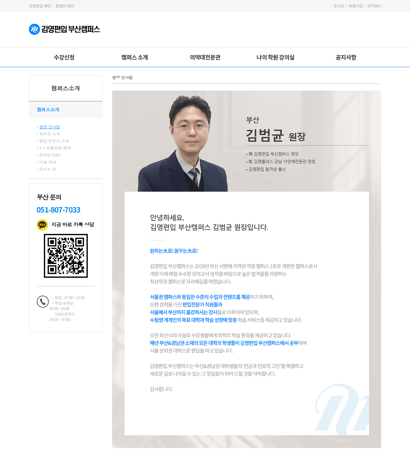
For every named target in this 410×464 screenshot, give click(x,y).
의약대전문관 (205, 57)
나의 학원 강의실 (275, 57)
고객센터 (374, 5)
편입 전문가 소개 (54, 140)
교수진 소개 (49, 133)
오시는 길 (47, 169)
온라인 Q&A (50, 154)
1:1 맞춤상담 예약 (55, 147)
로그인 (338, 5)
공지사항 (346, 57)
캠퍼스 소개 (134, 57)
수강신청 (64, 57)
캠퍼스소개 (65, 88)
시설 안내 (47, 161)
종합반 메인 (64, 5)
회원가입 (355, 5)
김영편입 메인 (40, 5)
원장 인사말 (49, 126)
